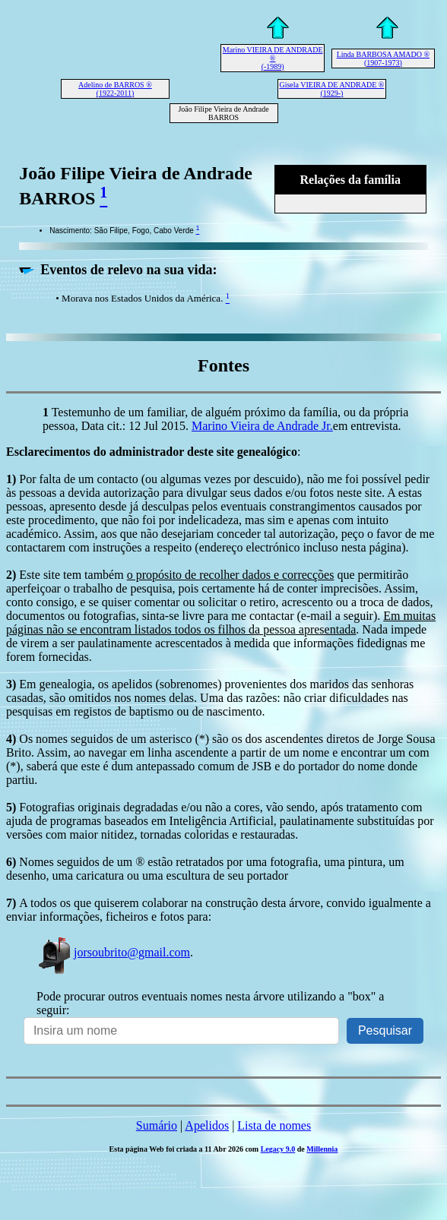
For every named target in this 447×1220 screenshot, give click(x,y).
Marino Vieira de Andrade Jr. (262, 425)
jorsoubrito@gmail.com (113, 952)
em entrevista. (367, 425)
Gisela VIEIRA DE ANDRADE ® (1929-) (331, 89)
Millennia (322, 1149)
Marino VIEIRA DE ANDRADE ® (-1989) (273, 58)
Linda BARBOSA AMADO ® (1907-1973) (383, 58)
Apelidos (207, 1125)
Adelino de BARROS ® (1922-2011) (115, 89)
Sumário (156, 1125)
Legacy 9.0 (278, 1149)
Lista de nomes (274, 1125)
